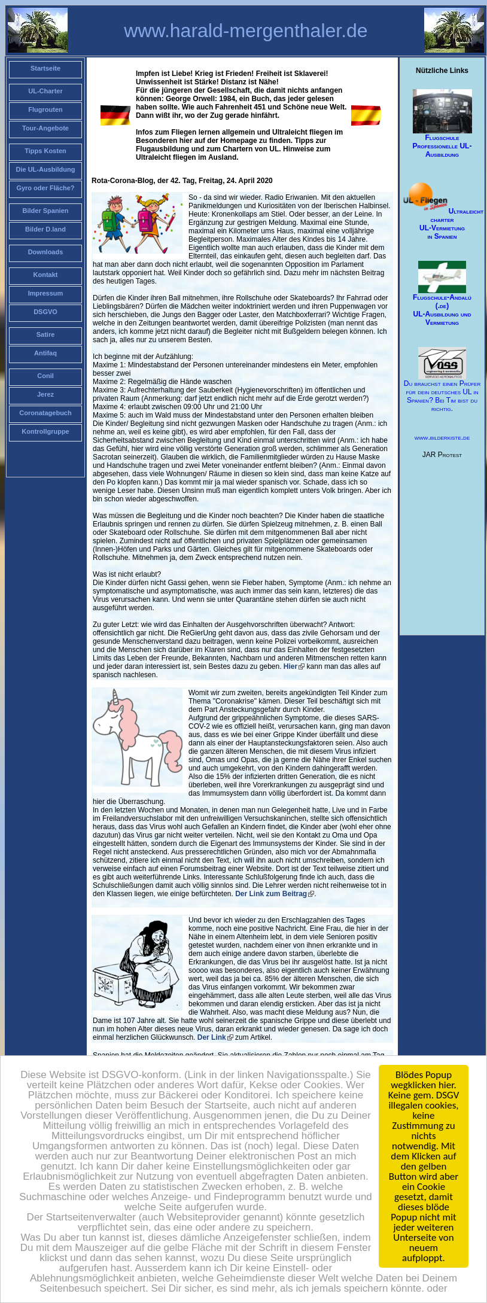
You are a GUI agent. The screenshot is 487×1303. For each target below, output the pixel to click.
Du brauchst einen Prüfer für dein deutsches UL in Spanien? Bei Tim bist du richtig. (442, 380)
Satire (45, 334)
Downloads (45, 251)
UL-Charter (45, 91)
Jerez (45, 394)
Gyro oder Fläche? (45, 187)
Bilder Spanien (45, 210)
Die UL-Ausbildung (45, 169)
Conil (45, 375)
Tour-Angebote (45, 128)
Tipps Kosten (45, 150)
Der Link (211, 1037)
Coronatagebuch (45, 412)
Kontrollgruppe (45, 431)
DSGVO (45, 311)
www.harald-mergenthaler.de (245, 30)
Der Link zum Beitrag (270, 894)
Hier (290, 666)
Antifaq (45, 353)
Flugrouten (45, 109)
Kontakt (46, 274)
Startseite (45, 68)
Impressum (45, 293)
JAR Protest (442, 454)
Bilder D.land (45, 229)
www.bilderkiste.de (442, 437)
